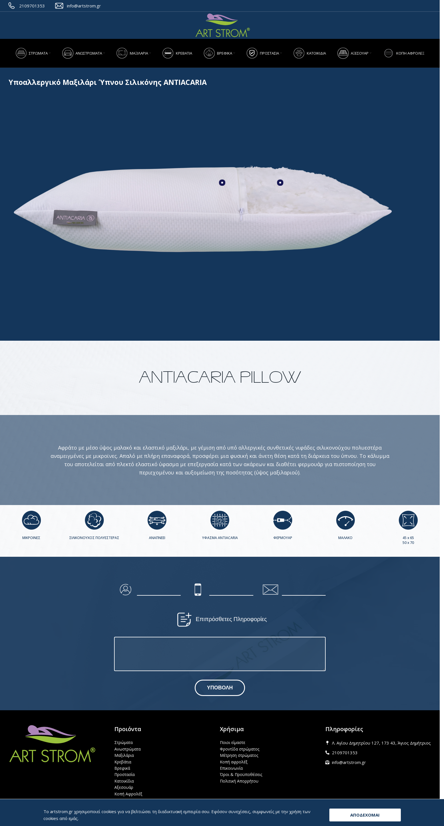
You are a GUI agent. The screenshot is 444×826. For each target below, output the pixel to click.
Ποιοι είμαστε (232, 742)
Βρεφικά (122, 768)
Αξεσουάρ (123, 787)
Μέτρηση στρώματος (239, 755)
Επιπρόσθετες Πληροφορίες (220, 619)
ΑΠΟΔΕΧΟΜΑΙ (365, 815)
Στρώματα (123, 742)
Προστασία (124, 774)
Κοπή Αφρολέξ (128, 794)
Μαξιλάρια (124, 755)
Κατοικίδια (124, 781)
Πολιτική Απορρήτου (239, 781)
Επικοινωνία (231, 768)
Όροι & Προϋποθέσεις (241, 774)
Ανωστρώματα (127, 749)
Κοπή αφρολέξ (234, 762)
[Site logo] (223, 25)
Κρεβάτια (122, 762)
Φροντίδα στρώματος (239, 749)
